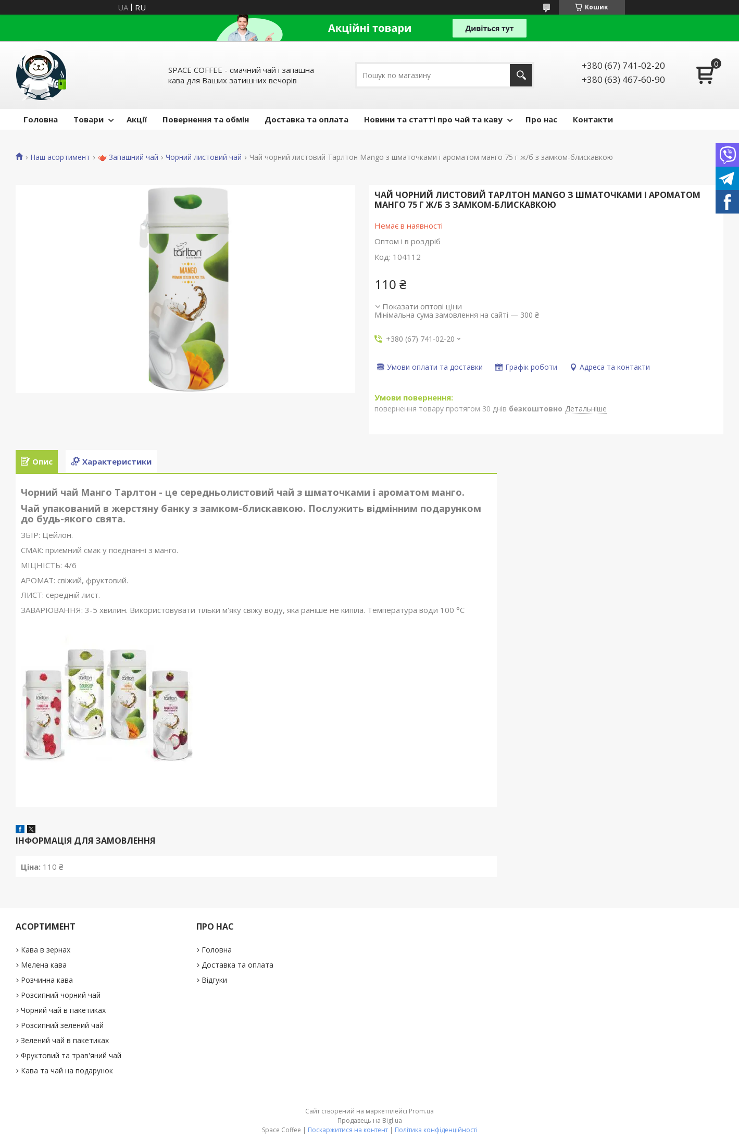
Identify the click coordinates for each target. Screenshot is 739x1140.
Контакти (593, 119)
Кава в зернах (45, 950)
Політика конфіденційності (436, 1129)
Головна (40, 119)
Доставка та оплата (306, 119)
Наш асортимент (60, 157)
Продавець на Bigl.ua (369, 1120)
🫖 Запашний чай (128, 157)
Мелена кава (44, 965)
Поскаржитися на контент (348, 1129)
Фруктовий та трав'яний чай (71, 1055)
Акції (137, 119)
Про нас (541, 119)
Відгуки (214, 980)
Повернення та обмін (205, 119)
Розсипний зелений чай (62, 1025)
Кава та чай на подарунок (67, 1070)
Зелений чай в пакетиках (65, 1040)
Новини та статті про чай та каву (433, 119)
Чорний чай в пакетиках (63, 1010)
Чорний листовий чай (204, 157)
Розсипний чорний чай (61, 995)
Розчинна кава (47, 980)
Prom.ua (421, 1111)
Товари (88, 119)
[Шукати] (521, 75)
